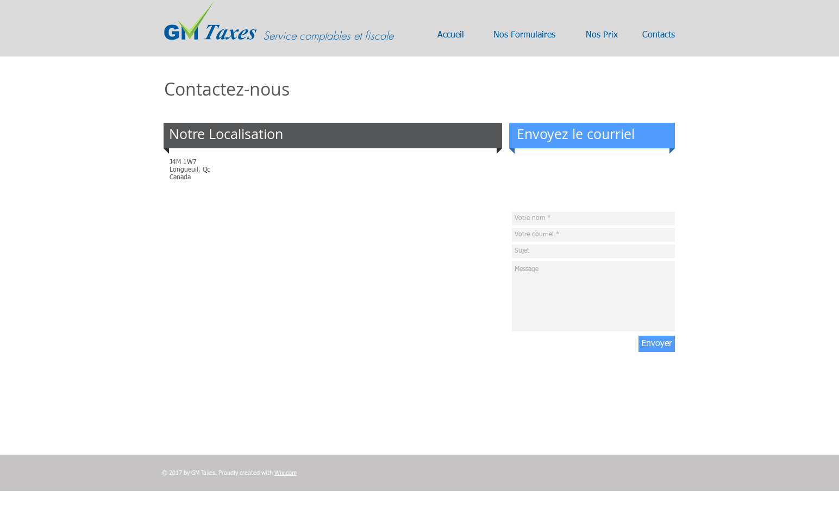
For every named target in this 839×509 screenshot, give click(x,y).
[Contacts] (658, 35)
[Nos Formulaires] (524, 35)
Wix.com (285, 473)
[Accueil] (450, 35)
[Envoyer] (656, 344)
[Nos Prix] (601, 35)
